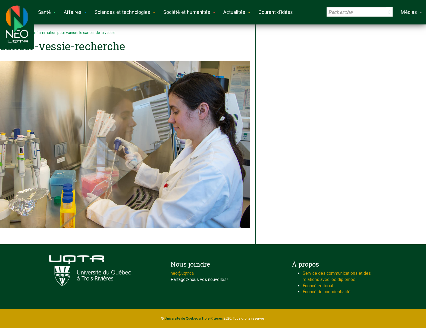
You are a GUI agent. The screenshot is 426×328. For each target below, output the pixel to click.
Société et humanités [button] (189, 12)
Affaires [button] (75, 12)
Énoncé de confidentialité (326, 291)
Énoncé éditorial (318, 285)
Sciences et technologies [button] (125, 12)
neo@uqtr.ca (182, 273)
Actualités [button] (236, 12)
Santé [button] (47, 12)
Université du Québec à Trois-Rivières (194, 318)
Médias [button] (411, 12)
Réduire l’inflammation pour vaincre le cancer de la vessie (66, 32)
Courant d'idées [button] (275, 12)
